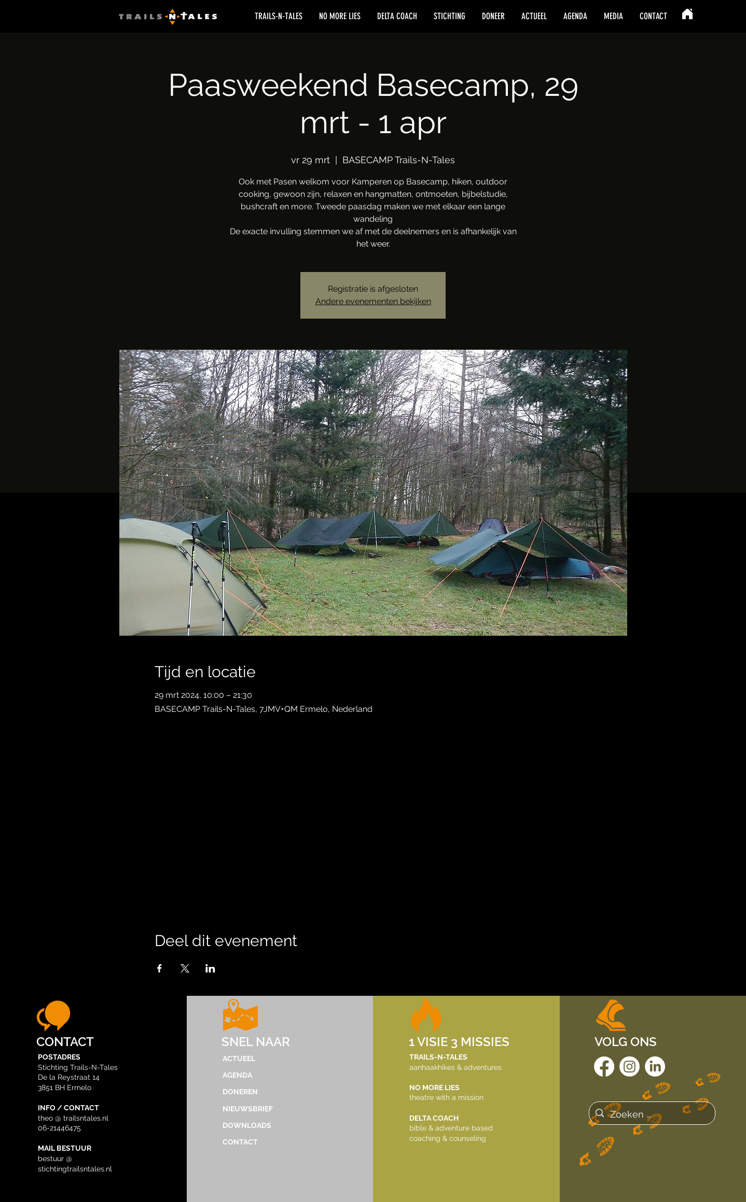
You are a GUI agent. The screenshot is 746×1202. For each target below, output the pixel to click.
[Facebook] (604, 1066)
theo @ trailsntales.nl (73, 1118)
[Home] (687, 14)
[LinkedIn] (655, 1066)
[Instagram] (629, 1066)
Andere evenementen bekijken (373, 301)
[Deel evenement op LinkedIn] (210, 968)
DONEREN (240, 1091)
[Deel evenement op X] (185, 968)
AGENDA (237, 1075)
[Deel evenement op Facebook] (159, 968)
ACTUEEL (239, 1058)
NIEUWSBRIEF (248, 1109)
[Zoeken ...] (651, 1114)
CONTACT (240, 1142)
